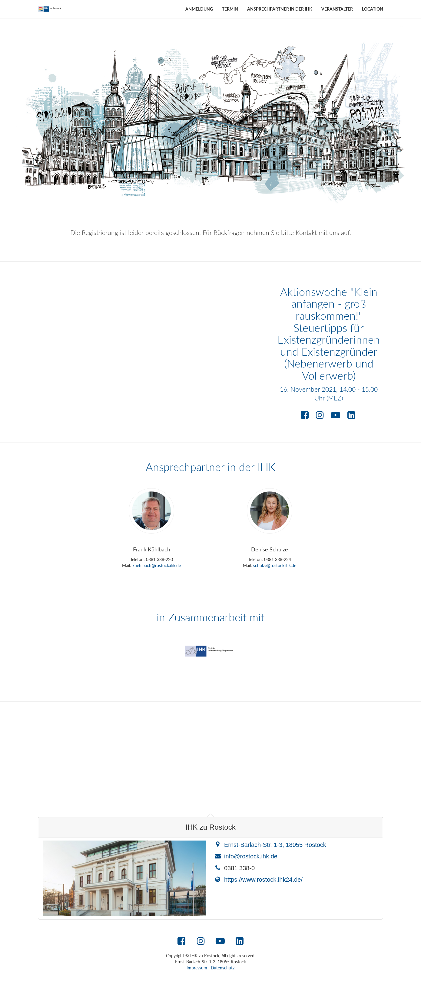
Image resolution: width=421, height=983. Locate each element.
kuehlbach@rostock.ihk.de (156, 565)
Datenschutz (222, 967)
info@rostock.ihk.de (250, 856)
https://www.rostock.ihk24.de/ (263, 879)
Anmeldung (199, 8)
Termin (230, 8)
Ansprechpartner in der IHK (279, 8)
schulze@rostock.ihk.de (274, 565)
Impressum (197, 967)
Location (372, 8)
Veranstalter (337, 8)
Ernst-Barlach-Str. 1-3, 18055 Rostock (275, 844)
